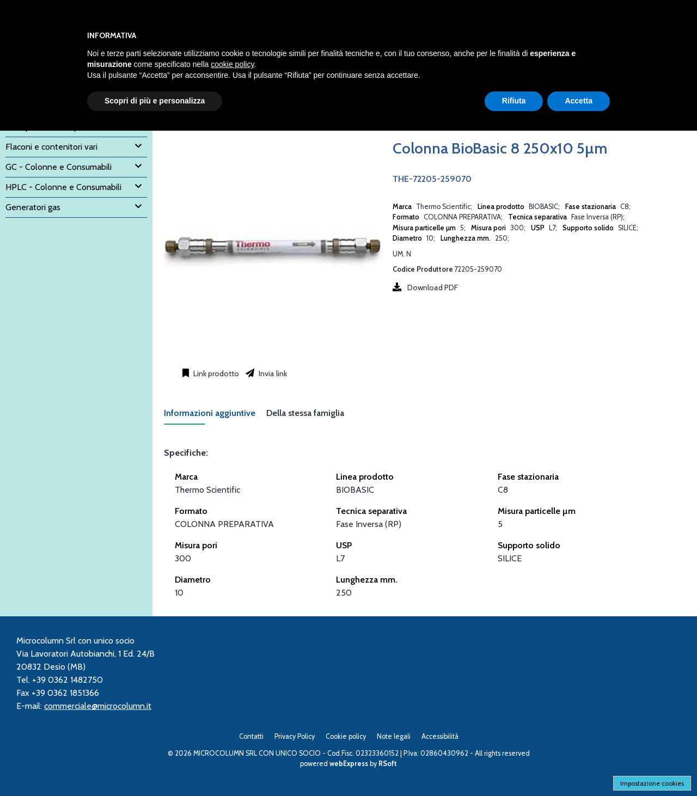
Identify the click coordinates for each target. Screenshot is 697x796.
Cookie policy (346, 736)
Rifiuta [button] (514, 100)
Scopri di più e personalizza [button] (155, 100)
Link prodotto (215, 373)
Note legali (394, 736)
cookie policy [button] (232, 64)
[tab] (215, 416)
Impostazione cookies (652, 783)
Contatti (251, 736)
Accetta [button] (578, 100)
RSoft (387, 764)
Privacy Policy (294, 736)
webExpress (348, 764)
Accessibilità (439, 736)
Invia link (272, 373)
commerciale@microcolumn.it (97, 706)
